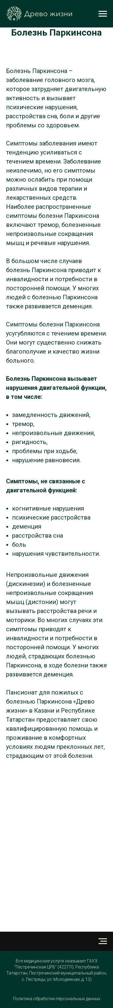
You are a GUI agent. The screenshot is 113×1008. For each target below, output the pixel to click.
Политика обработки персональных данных (56, 998)
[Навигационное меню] (103, 14)
